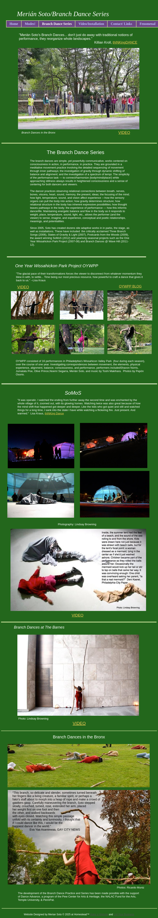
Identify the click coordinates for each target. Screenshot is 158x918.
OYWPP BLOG (130, 286)
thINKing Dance (54, 413)
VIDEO (23, 287)
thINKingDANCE (125, 42)
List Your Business (124, 914)
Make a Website (99, 914)
